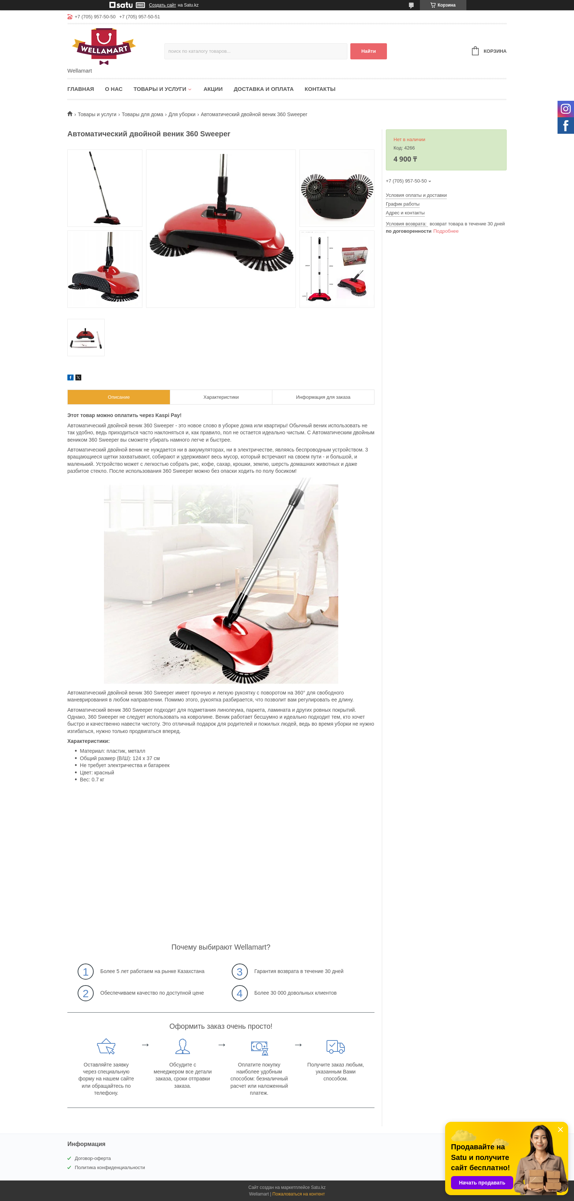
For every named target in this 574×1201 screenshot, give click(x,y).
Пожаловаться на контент (298, 1194)
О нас (114, 89)
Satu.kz (318, 1187)
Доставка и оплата (264, 89)
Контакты (320, 89)
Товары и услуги (160, 89)
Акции (213, 89)
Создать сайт (162, 5)
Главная (80, 89)
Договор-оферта (93, 1158)
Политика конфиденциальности (110, 1167)
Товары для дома (142, 114)
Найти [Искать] (368, 51)
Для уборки (181, 114)
